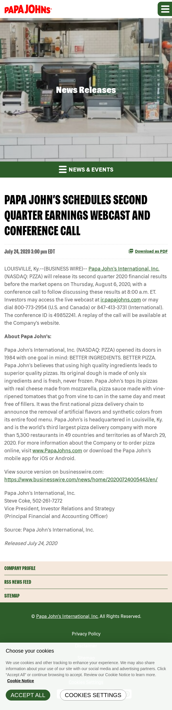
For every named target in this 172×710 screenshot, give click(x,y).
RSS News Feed (17, 582)
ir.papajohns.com (121, 300)
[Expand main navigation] (165, 9)
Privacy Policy (86, 633)
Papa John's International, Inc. (123, 269)
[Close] (166, 650)
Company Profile (20, 568)
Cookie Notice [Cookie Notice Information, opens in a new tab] (20, 682)
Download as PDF (148, 251)
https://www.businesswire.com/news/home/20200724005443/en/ (81, 479)
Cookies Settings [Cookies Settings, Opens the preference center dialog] (93, 697)
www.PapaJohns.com (57, 451)
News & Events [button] (86, 169)
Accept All (28, 697)
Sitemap (12, 596)
